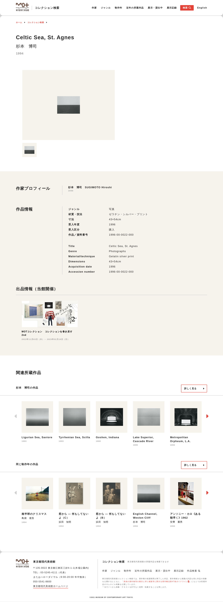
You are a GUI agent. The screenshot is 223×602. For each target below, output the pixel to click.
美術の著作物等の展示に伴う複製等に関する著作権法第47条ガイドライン (156, 582)
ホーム (19, 22)
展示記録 (172, 8)
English (202, 8)
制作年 (118, 8)
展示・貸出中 (155, 8)
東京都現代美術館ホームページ (50, 586)
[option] (68, 105)
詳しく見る (190, 388)
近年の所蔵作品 (135, 8)
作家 (94, 8)
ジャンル (106, 8)
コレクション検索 (35, 22)
